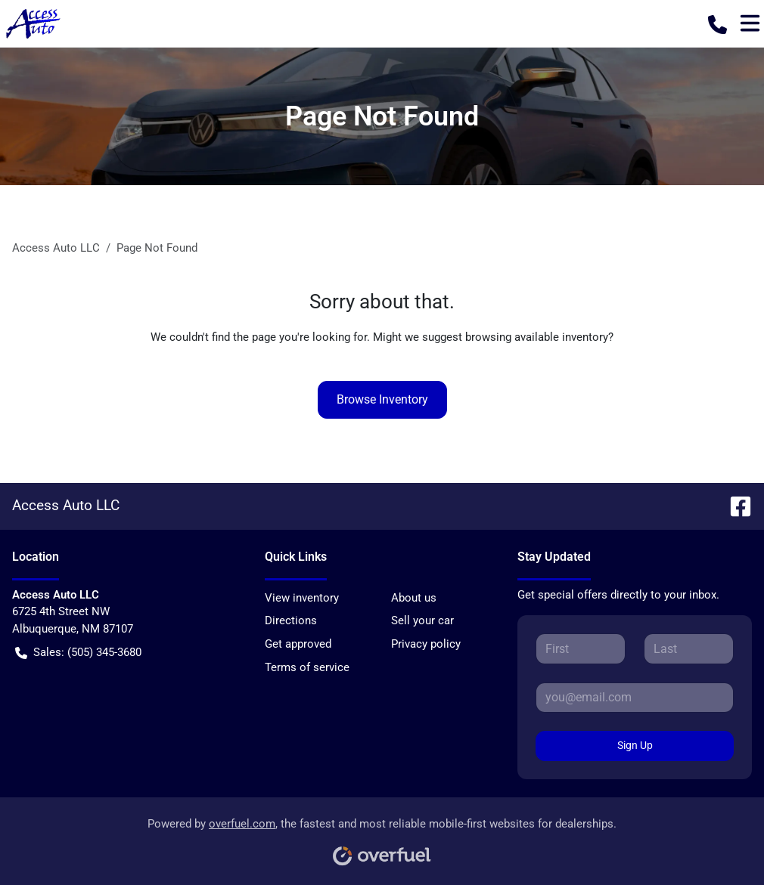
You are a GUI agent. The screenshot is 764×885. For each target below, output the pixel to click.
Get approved (298, 644)
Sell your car (422, 620)
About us (413, 598)
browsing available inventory (536, 337)
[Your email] (635, 697)
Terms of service (307, 667)
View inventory (302, 598)
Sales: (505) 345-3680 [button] (78, 652)
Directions (291, 620)
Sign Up (635, 745)
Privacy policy (426, 644)
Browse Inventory (382, 399)
